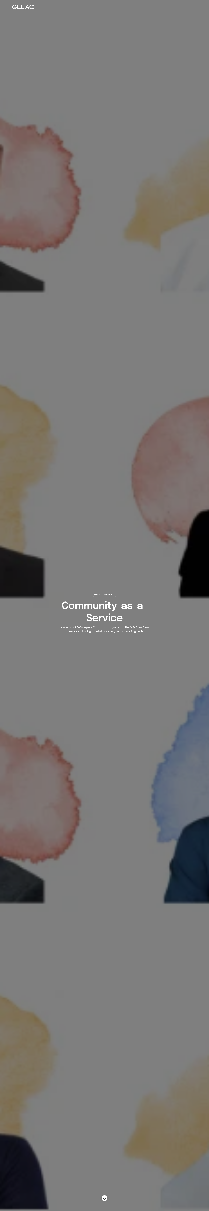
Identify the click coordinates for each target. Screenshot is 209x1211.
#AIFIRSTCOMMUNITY (104, 594)
